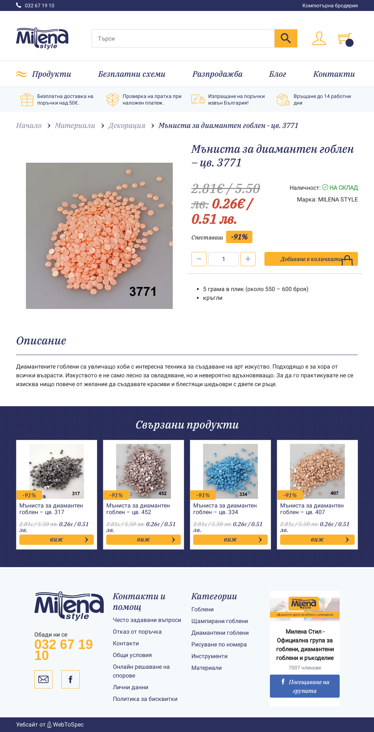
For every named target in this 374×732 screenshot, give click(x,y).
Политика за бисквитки (145, 698)
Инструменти (209, 656)
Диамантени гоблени (220, 632)
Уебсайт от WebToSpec (50, 724)
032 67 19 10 (35, 5)
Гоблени (202, 609)
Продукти (51, 73)
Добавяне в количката (316, 260)
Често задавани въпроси (147, 619)
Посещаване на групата (304, 686)
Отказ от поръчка (137, 631)
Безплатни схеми (131, 73)
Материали (206, 667)
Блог (277, 73)
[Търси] (183, 38)
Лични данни (130, 687)
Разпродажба (217, 73)
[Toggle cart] (345, 38)
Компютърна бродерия (330, 5)
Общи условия (132, 655)
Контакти (334, 73)
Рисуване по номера (219, 644)
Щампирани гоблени (219, 621)
